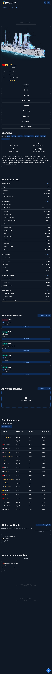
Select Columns (6, 427)
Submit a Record (44, 315)
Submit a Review (44, 389)
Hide (47, 183)
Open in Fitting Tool (43, 525)
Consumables (5, 139)
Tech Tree (42, 136)
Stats (8, 136)
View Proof (26, 327)
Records (14, 136)
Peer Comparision (28, 136)
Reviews (20, 136)
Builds (36, 136)
